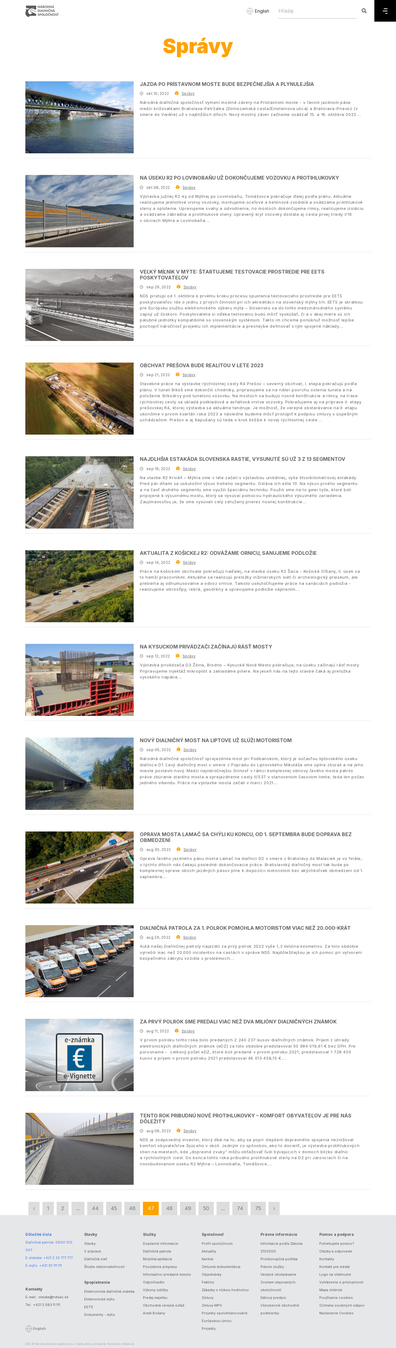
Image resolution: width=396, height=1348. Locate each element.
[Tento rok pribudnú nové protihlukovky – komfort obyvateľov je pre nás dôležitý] (79, 1149)
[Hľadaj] (317, 11)
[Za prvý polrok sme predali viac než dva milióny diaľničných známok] (79, 1055)
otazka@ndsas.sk (53, 1297)
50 (206, 1208)
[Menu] (385, 11)
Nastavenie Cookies (336, 1313)
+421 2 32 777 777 (58, 1258)
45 (114, 1208)
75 (258, 1208)
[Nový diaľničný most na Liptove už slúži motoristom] (79, 774)
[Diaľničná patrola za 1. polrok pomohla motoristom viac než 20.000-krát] (79, 961)
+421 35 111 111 (50, 1265)
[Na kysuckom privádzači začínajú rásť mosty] (79, 680)
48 (169, 1208)
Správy (188, 93)
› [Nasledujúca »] (274, 1208)
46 (132, 1208)
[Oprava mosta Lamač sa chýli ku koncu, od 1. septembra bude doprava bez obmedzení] (79, 867)
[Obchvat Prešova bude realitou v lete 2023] (79, 399)
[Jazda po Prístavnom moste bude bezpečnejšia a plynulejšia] (79, 117)
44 (95, 1208)
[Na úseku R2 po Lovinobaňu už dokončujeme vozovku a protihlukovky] (79, 211)
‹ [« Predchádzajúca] (34, 1208)
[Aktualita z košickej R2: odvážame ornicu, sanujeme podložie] (79, 586)
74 (240, 1208)
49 (188, 1208)
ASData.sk (128, 1344)
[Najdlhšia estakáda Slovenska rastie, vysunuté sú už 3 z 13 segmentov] (79, 492)
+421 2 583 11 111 (46, 1305)
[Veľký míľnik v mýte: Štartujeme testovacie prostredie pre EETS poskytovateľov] (79, 305)
